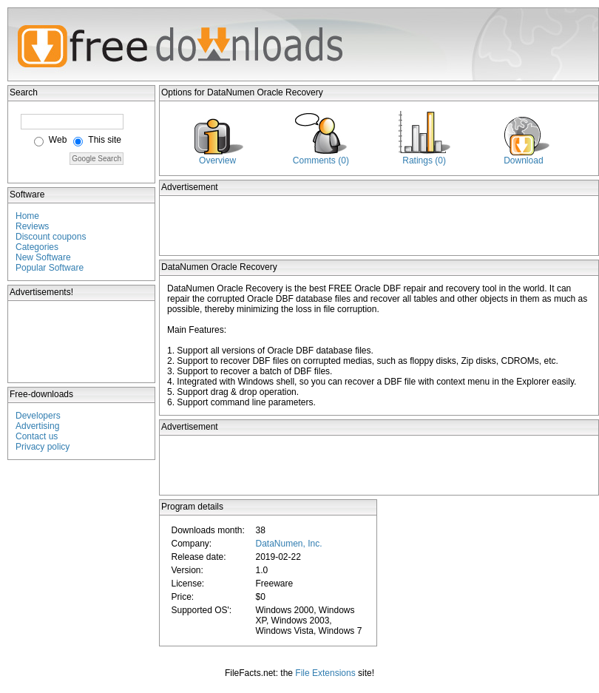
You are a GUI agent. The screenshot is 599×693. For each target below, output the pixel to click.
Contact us (37, 436)
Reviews (32, 226)
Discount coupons (51, 236)
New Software (43, 257)
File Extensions (325, 673)
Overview (217, 160)
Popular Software (50, 268)
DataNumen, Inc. (288, 543)
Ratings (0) (424, 160)
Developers (38, 415)
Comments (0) (321, 160)
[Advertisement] (82, 341)
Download (523, 160)
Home (27, 216)
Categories (37, 247)
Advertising (37, 426)
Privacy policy (43, 447)
